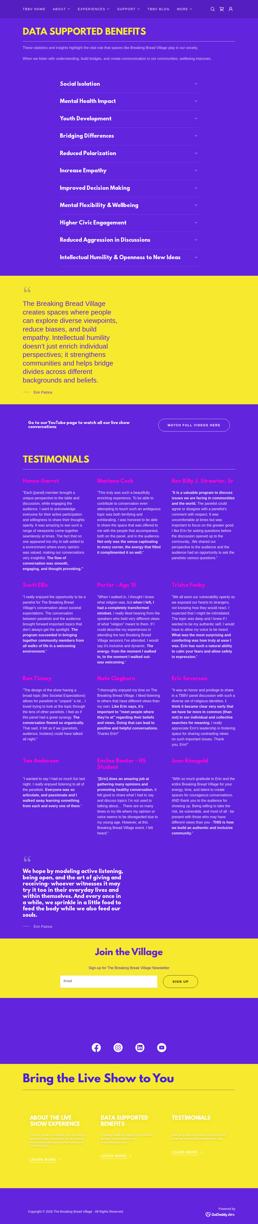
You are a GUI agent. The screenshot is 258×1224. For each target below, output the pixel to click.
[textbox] (109, 981)
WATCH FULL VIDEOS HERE (194, 425)
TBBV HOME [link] (34, 9)
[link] (221, 9)
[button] (61, 9)
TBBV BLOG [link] (159, 9)
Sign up (180, 981)
